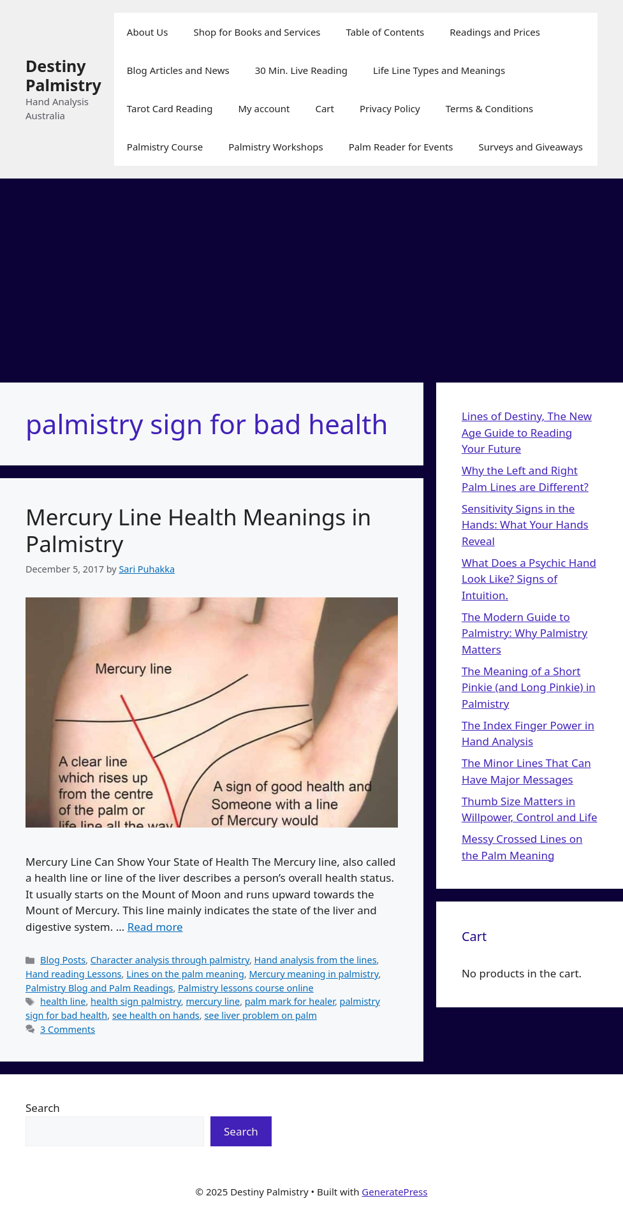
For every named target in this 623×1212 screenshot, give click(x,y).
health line (62, 1001)
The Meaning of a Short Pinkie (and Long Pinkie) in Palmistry (529, 687)
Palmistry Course (165, 146)
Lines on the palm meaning (185, 974)
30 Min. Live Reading (301, 70)
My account (264, 108)
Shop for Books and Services (256, 32)
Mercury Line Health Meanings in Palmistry (198, 530)
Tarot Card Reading (170, 108)
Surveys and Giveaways (531, 146)
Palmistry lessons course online (246, 988)
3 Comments (67, 1029)
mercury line (213, 1001)
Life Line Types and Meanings (439, 70)
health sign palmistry (136, 1001)
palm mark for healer (290, 1001)
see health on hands (156, 1015)
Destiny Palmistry (63, 75)
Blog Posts (62, 960)
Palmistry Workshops (275, 146)
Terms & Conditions (490, 108)
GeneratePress (394, 1191)
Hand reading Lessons (74, 974)
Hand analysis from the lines (315, 960)
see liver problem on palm (260, 1015)
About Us (147, 32)
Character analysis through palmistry (170, 960)
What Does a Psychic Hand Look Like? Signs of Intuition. (529, 578)
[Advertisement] (311, 274)
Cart (324, 108)
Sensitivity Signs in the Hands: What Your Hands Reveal (525, 524)
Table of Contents (385, 32)
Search (43, 1107)
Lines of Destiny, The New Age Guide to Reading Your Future (527, 432)
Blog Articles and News (178, 70)
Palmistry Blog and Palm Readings (99, 988)
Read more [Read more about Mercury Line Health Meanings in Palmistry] (155, 926)
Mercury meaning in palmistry (313, 974)
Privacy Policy (390, 108)
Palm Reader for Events (401, 146)
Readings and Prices (495, 32)
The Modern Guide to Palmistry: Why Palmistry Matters (524, 633)
